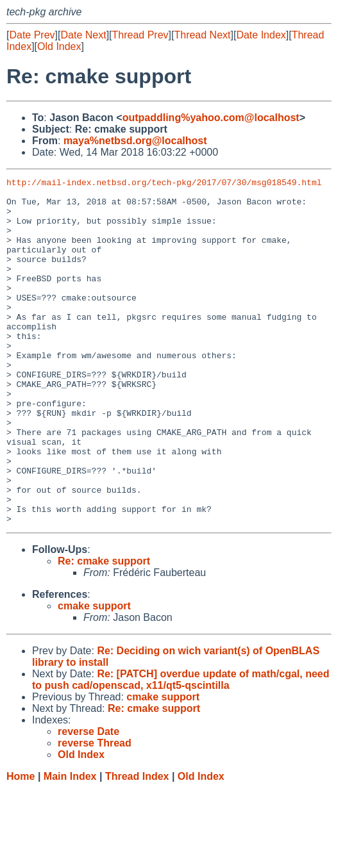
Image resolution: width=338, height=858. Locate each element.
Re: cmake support (104, 630)
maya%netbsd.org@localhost (135, 140)
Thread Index (137, 845)
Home (20, 845)
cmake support (94, 675)
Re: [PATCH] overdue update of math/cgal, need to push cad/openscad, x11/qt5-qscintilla (180, 749)
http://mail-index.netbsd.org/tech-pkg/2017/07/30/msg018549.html (163, 184)
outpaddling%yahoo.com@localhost (211, 117)
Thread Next (202, 34)
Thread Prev (140, 34)
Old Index (59, 46)
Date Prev (32, 34)
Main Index (70, 845)
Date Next (83, 34)
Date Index (260, 34)
